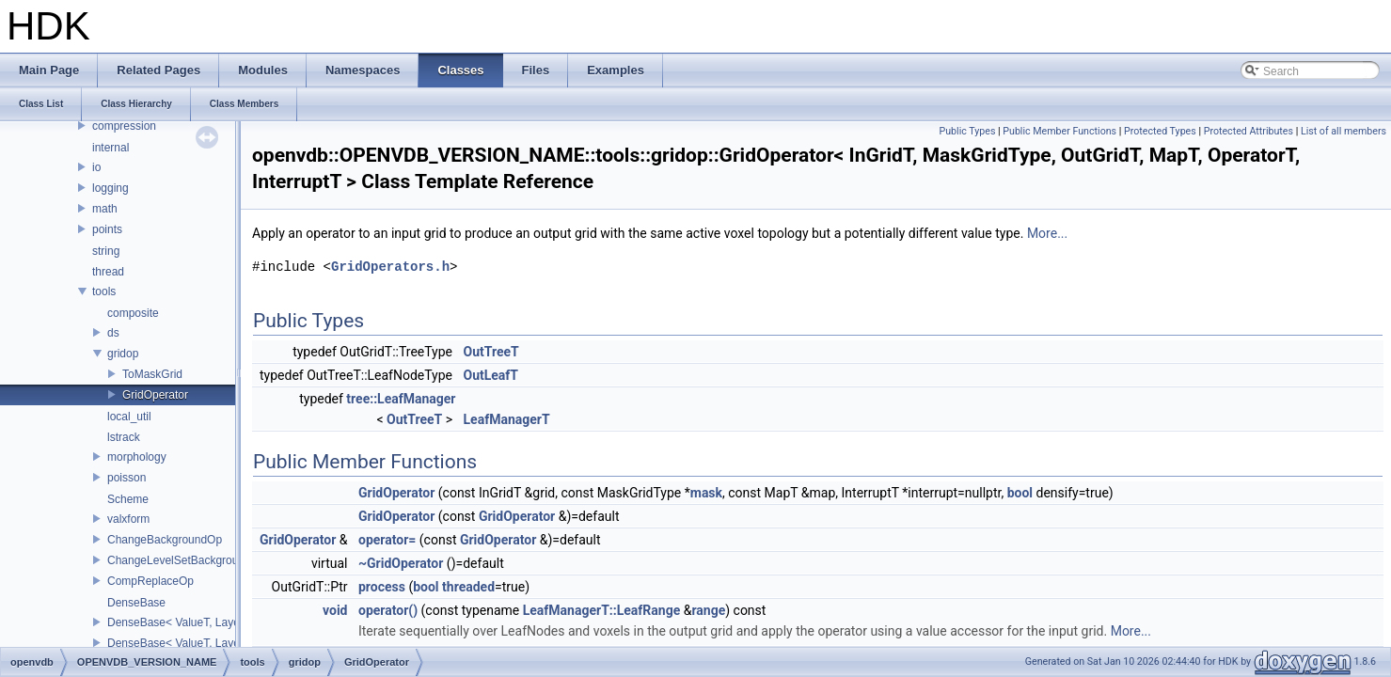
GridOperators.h (390, 267)
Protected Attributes (1248, 131)
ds (113, 332)
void (335, 610)
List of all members (1343, 131)
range (708, 610)
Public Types (967, 131)
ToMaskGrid (152, 374)
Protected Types (1160, 131)
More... (1047, 233)
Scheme (128, 499)
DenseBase (136, 602)
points (107, 229)
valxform (128, 519)
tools (104, 291)
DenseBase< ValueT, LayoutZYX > (194, 622)
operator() (388, 610)
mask (706, 492)
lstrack (123, 437)
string (105, 251)
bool (1020, 492)
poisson (126, 477)
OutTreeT (491, 351)
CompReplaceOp (150, 581)
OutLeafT (491, 375)
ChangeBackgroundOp (164, 539)
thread (108, 271)
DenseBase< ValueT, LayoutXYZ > (194, 643)
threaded (468, 586)
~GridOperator (400, 563)
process (381, 586)
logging (110, 188)
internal (110, 147)
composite (133, 313)
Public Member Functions (1059, 131)
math (105, 208)
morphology (136, 457)
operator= (387, 539)
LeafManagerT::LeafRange (601, 610)
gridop (122, 353)
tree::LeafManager (400, 398)
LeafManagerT (507, 419)
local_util (129, 416)
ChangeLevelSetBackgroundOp (186, 560)
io (96, 167)
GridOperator (155, 394)
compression (124, 126)
